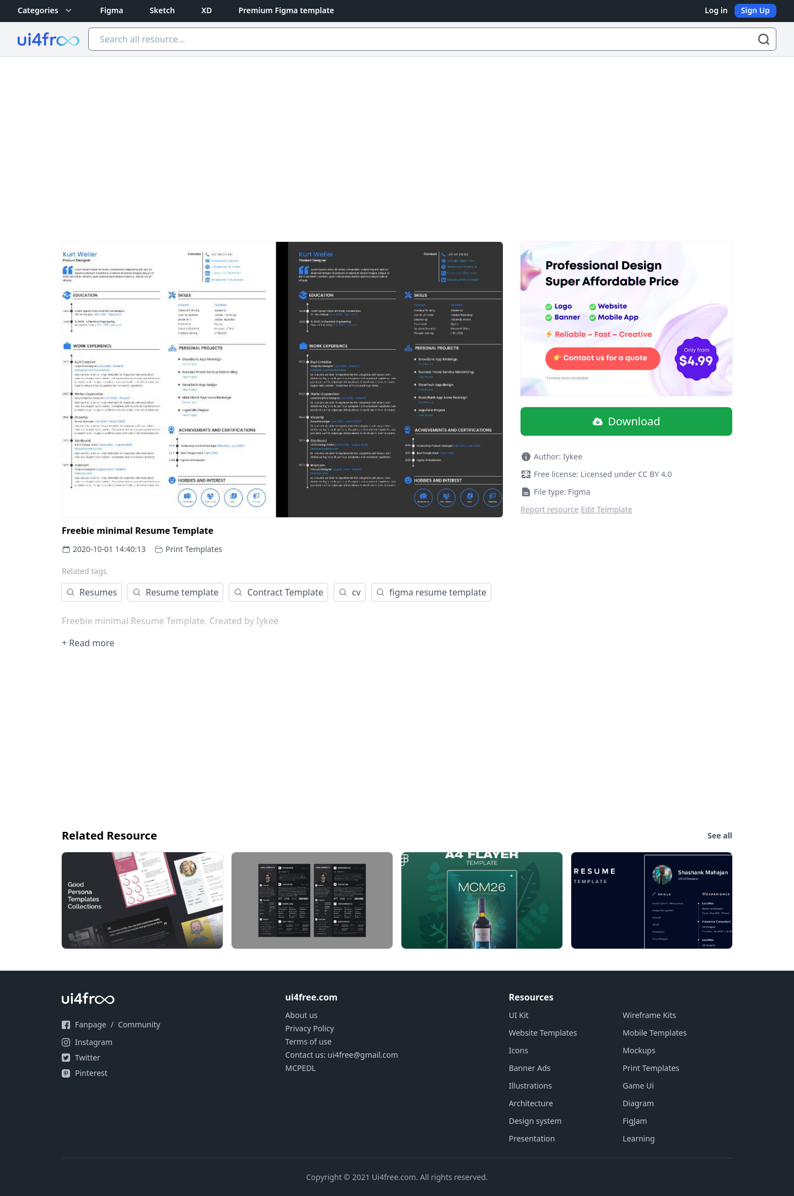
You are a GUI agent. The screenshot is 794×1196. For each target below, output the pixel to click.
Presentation (532, 1138)
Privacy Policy (309, 1028)
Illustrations (530, 1085)
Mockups (639, 1050)
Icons (518, 1050)
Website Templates (543, 1032)
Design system (535, 1121)
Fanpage (90, 1024)
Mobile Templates (654, 1032)
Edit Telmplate (606, 509)
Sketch (162, 10)
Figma (112, 10)
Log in (716, 10)
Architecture (531, 1103)
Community (139, 1024)
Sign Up (755, 10)
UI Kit (519, 1015)
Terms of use (308, 1041)
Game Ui (638, 1085)
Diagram (638, 1103)
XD (206, 10)
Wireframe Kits (649, 1015)
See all (719, 835)
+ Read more (88, 643)
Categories (46, 10)
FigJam (635, 1121)
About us (301, 1015)
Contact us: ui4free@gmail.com (341, 1054)
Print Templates (193, 549)
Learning (638, 1138)
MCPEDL (300, 1068)
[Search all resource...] (432, 39)
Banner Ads (530, 1068)
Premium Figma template (286, 10)
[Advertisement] (397, 139)
